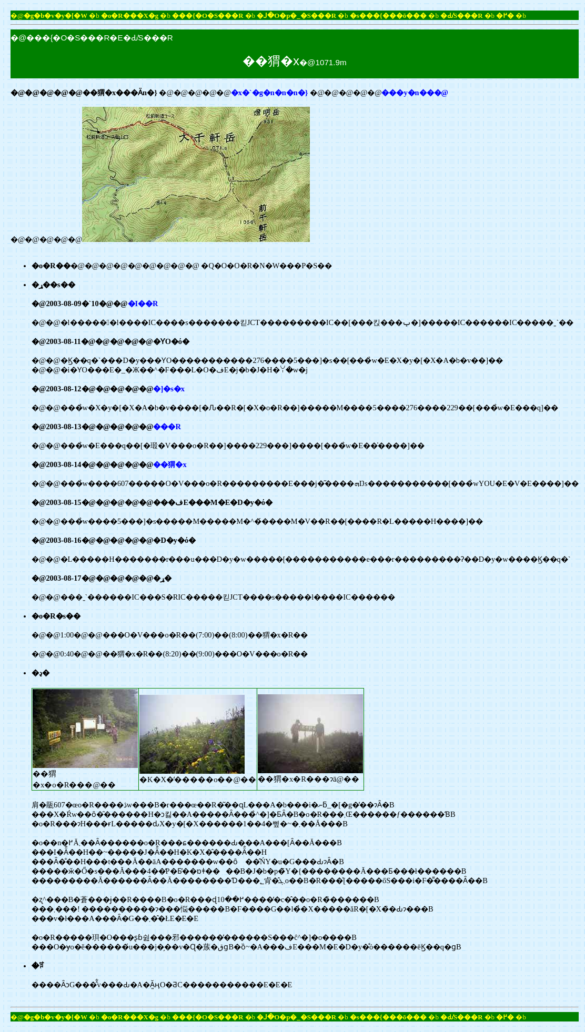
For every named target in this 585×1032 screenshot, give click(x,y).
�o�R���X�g (129, 15)
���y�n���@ (414, 92)
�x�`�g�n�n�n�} (269, 92)
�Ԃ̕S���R (461, 15)
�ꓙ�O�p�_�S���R (296, 15)
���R (166, 426)
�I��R (143, 303)
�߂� (505, 15)
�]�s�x (169, 389)
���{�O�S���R (207, 15)
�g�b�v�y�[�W (55, 15)
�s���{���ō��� (388, 15)
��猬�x (169, 464)
